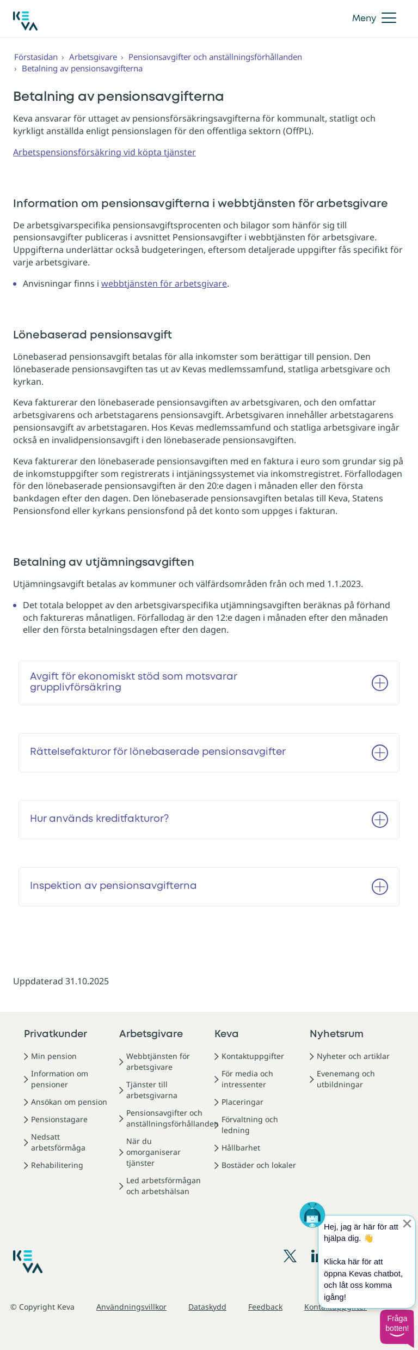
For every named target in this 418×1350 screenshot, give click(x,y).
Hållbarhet (241, 1147)
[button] (397, 1329)
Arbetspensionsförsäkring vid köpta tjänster (104, 152)
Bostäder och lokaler (259, 1165)
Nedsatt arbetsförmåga (58, 1142)
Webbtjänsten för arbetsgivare (158, 1061)
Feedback (265, 1306)
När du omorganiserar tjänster (153, 1152)
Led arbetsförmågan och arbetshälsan (163, 1185)
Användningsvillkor (131, 1306)
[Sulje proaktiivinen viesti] (407, 1223)
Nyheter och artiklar (353, 1056)
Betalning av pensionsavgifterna (82, 68)
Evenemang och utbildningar (346, 1078)
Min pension (54, 1056)
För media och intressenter (247, 1078)
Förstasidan (36, 56)
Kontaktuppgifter (253, 1056)
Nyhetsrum (337, 1034)
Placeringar (242, 1102)
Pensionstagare (59, 1119)
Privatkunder (55, 1034)
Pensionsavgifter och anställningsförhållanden (215, 56)
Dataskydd (207, 1306)
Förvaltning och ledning (250, 1124)
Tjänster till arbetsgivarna (151, 1089)
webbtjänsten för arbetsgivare (164, 283)
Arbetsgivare (93, 56)
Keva (226, 1034)
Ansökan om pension (69, 1102)
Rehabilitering (57, 1165)
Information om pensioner (59, 1078)
